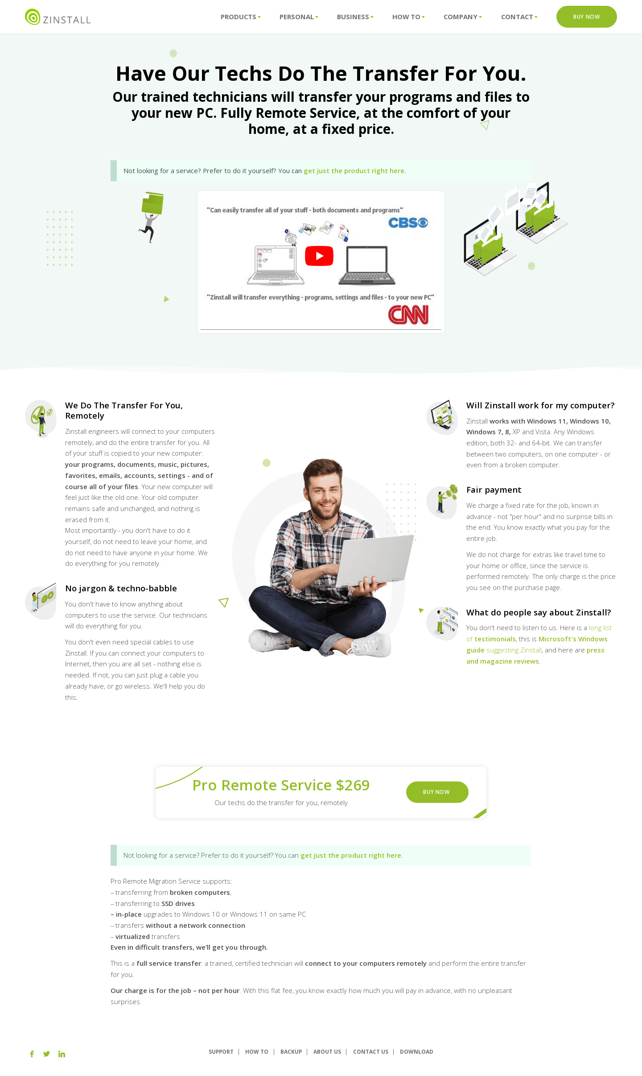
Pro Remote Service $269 (281, 785)
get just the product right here (354, 170)
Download (416, 1051)
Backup (291, 1051)
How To (408, 16)
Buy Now (586, 17)
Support (221, 1051)
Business (355, 16)
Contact (519, 16)
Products (241, 16)
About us (327, 1051)
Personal (299, 16)
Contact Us (370, 1051)
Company (463, 16)
